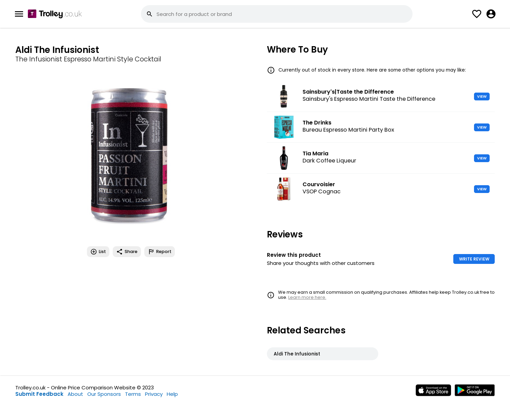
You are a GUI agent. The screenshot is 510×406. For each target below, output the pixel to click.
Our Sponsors (104, 394)
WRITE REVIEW (474, 259)
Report (159, 251)
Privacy (154, 394)
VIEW (482, 96)
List (98, 251)
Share (127, 251)
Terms (133, 394)
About (75, 394)
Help (172, 394)
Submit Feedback (39, 394)
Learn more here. (307, 297)
